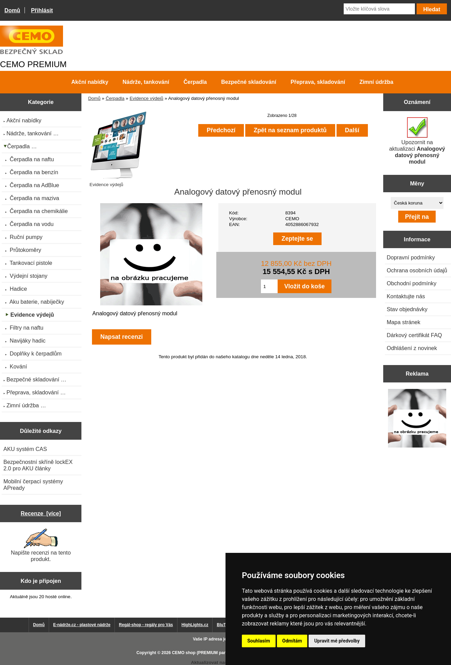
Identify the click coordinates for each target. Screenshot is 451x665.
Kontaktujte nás (406, 296)
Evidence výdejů (146, 98)
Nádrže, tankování (146, 82)
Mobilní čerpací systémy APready (33, 484)
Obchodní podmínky (411, 283)
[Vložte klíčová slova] (379, 8)
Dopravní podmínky (411, 257)
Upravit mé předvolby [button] (336, 641)
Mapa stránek (403, 322)
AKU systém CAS (25, 449)
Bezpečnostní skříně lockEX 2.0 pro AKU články (38, 465)
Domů (12, 10)
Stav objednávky (407, 309)
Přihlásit (42, 10)
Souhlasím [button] (258, 641)
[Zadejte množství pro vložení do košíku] (269, 286)
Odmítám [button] (292, 641)
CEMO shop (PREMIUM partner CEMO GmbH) (217, 652)
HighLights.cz (195, 624)
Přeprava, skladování (318, 82)
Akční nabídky (89, 82)
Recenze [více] (41, 513)
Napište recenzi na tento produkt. (41, 545)
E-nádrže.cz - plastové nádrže (81, 624)
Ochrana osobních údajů (417, 270)
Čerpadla (115, 98)
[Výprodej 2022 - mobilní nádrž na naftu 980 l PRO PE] (417, 418)
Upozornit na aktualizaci (417, 141)
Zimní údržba (376, 82)
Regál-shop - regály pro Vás (146, 624)
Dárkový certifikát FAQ (414, 335)
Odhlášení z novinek (412, 348)
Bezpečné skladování (248, 82)
